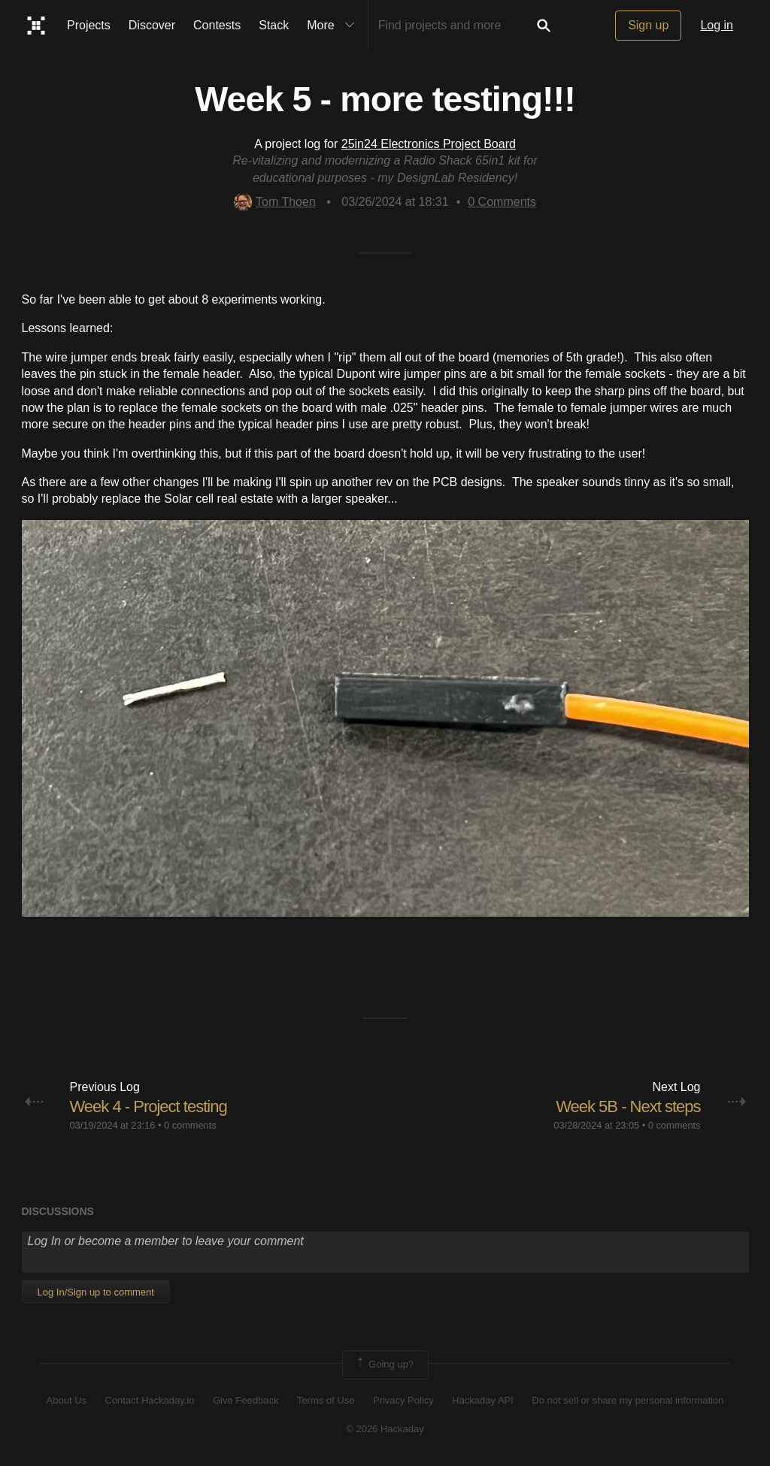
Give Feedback (245, 1400)
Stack (274, 25)
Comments (502, 201)
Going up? (384, 1364)
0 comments (190, 1125)
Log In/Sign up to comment (96, 1292)
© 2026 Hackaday (385, 1428)
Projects (89, 25)
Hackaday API (483, 1400)
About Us (66, 1400)
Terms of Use (326, 1400)
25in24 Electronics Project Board (428, 144)
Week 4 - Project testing (148, 1106)
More (334, 26)
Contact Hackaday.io (150, 1400)
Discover (152, 25)
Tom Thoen (275, 201)
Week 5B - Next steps (628, 1106)
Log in (716, 25)
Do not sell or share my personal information (627, 1400)
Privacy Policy (403, 1400)
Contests (217, 25)
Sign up (648, 25)
